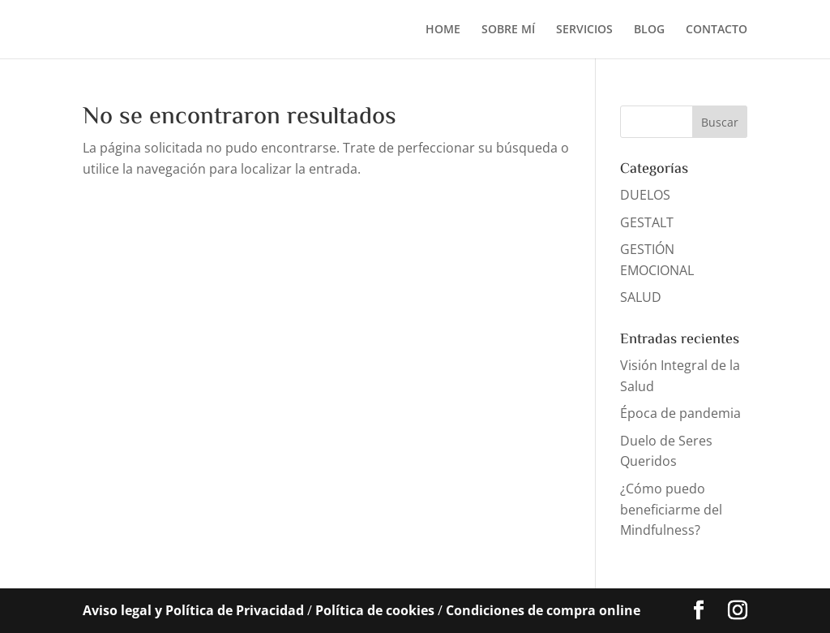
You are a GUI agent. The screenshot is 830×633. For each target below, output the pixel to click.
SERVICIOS (584, 30)
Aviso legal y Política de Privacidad (193, 610)
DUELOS (645, 195)
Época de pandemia (680, 413)
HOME (443, 30)
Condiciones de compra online (543, 610)
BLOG (649, 30)
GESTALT (647, 222)
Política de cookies (374, 610)
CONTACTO (716, 30)
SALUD (640, 297)
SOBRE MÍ (508, 30)
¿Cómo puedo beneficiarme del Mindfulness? (671, 509)
